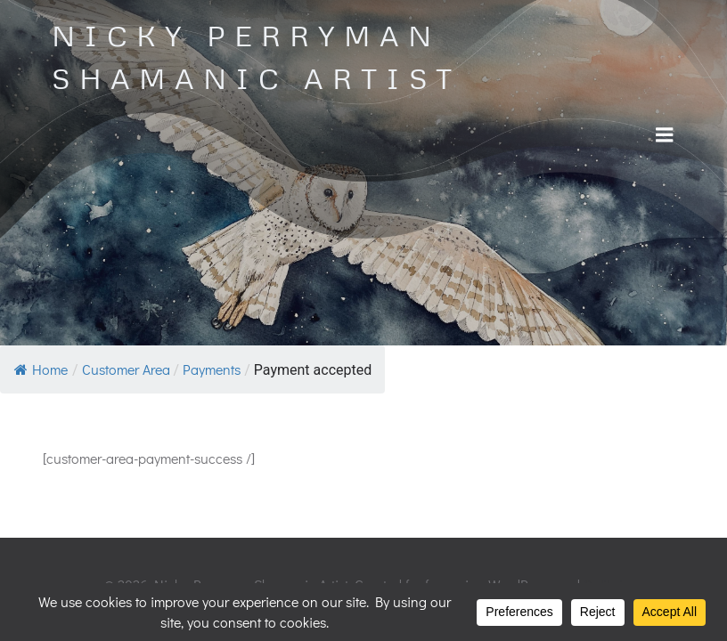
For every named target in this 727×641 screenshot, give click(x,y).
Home (41, 369)
